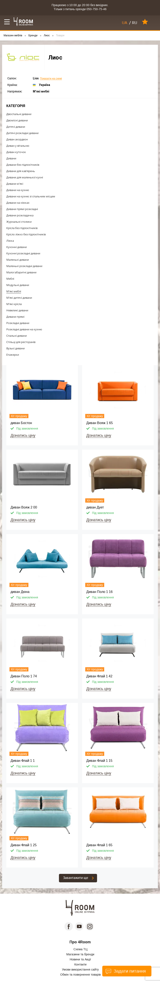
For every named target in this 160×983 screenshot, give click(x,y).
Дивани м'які (14, 184)
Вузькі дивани (15, 348)
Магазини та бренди (80, 954)
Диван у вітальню (17, 146)
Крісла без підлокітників (21, 228)
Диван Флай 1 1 (23, 760)
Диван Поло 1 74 (24, 676)
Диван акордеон (17, 139)
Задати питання (125, 971)
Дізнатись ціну (23, 435)
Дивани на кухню (17, 190)
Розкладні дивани (17, 323)
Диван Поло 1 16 (99, 592)
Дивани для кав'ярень (20, 171)
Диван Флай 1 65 (99, 845)
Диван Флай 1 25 (24, 845)
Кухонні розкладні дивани (23, 253)
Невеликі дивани (17, 310)
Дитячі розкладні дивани (22, 133)
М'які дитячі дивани (19, 298)
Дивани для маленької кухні (24, 177)
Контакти (80, 964)
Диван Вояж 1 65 (99, 423)
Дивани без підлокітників (22, 165)
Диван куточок (16, 152)
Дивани (11, 158)
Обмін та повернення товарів (80, 974)
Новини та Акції (80, 959)
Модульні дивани (17, 285)
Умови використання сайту (80, 969)
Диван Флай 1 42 (99, 676)
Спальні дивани (16, 336)
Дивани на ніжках (17, 203)
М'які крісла (14, 304)
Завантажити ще (75, 878)
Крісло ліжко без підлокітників (26, 234)
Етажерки (12, 355)
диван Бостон (21, 423)
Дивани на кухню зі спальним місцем (30, 196)
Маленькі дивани (17, 260)
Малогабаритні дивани (21, 272)
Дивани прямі (15, 317)
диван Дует (95, 507)
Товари (60, 35)
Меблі (10, 279)
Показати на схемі (51, 78)
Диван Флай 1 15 (99, 760)
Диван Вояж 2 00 (24, 507)
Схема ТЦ (80, 949)
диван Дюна (20, 592)
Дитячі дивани (15, 127)
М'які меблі (13, 291)
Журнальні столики (19, 222)
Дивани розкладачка (19, 215)
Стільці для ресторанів (20, 342)
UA (124, 22)
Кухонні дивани (16, 247)
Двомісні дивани (17, 120)
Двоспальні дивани (18, 114)
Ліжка (10, 241)
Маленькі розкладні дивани (24, 266)
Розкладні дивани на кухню (24, 329)
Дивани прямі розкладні (22, 209)
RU (134, 22)
